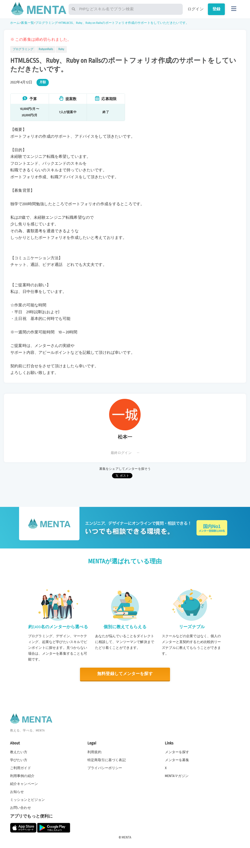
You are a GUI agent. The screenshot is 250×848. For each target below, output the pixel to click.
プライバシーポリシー (104, 768)
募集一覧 (27, 23)
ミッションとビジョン (27, 800)
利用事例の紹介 (22, 776)
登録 (216, 9)
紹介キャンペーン (24, 784)
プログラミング (46, 23)
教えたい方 (19, 752)
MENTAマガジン (177, 776)
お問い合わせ (20, 808)
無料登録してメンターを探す (125, 674)
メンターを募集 (177, 760)
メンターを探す (177, 752)
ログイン (196, 9)
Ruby (61, 49)
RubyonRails (46, 49)
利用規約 (94, 752)
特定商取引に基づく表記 (106, 760)
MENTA (126, 837)
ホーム (15, 23)
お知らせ (17, 792)
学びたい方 (19, 760)
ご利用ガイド (20, 768)
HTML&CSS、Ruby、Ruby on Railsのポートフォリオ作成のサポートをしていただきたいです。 (124, 23)
